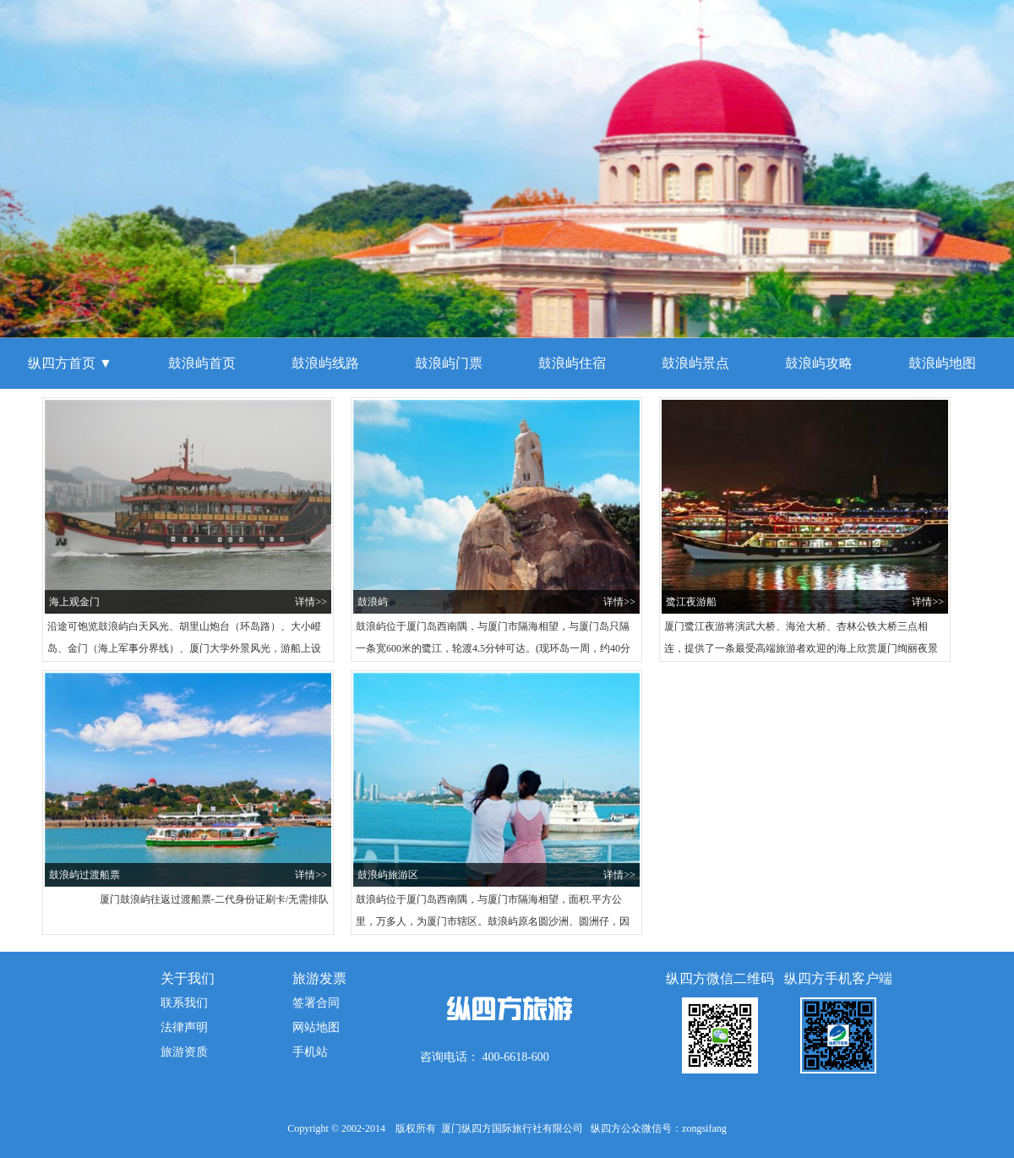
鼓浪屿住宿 (572, 363)
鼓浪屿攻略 (819, 363)
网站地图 (316, 1027)
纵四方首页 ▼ (70, 363)
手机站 (310, 1052)
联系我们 (184, 1003)
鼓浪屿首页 (202, 363)
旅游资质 (184, 1052)
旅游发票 (319, 978)
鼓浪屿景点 (695, 363)
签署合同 (316, 1003)
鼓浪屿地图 (942, 363)
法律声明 (184, 1027)
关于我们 (188, 978)
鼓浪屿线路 (325, 363)
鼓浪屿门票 (448, 363)
